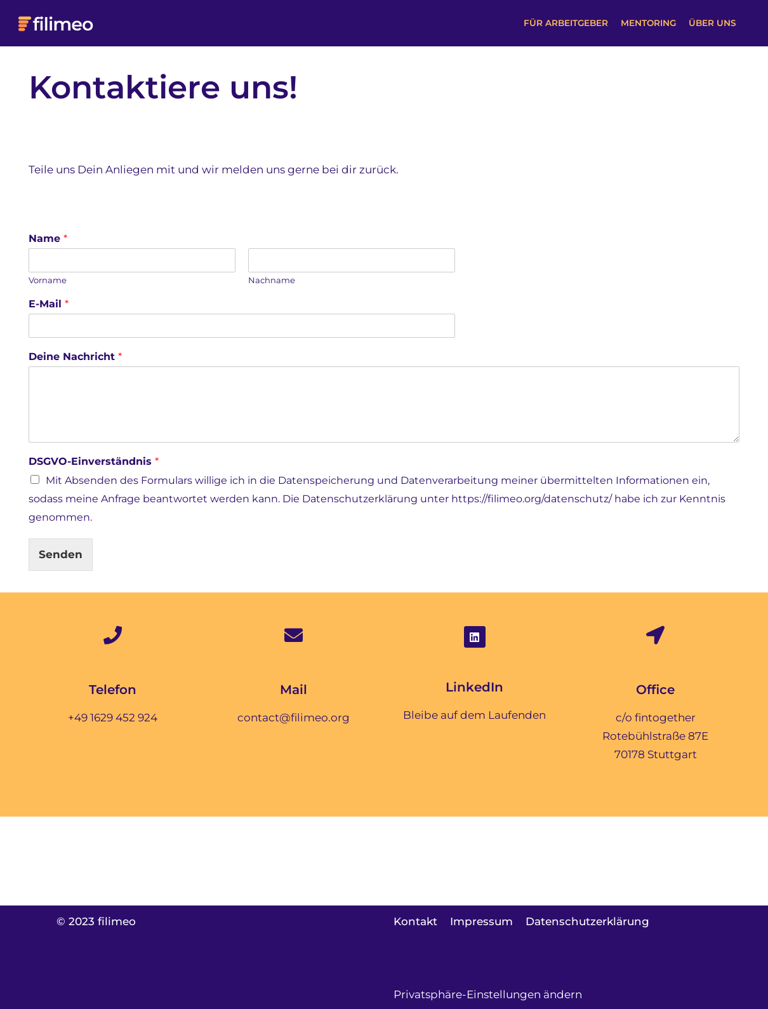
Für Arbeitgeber (564, 23)
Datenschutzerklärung (588, 921)
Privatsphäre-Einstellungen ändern (488, 994)
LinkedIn (474, 687)
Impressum (481, 921)
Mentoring (648, 23)
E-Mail (49, 304)
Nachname (271, 280)
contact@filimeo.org (293, 717)
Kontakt (415, 921)
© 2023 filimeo (96, 921)
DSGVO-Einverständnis (94, 461)
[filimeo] (56, 23)
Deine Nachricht (75, 357)
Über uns (712, 23)
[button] (747, 23)
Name (48, 238)
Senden (61, 555)
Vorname (48, 280)
